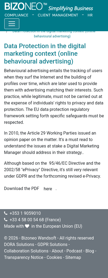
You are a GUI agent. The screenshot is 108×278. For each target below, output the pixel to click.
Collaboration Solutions (26, 251)
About (57, 251)
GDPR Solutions (53, 244)
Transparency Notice (23, 257)
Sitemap (73, 257)
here (48, 188)
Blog (89, 251)
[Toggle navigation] (11, 23)
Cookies (54, 257)
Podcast (74, 251)
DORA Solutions (19, 244)
